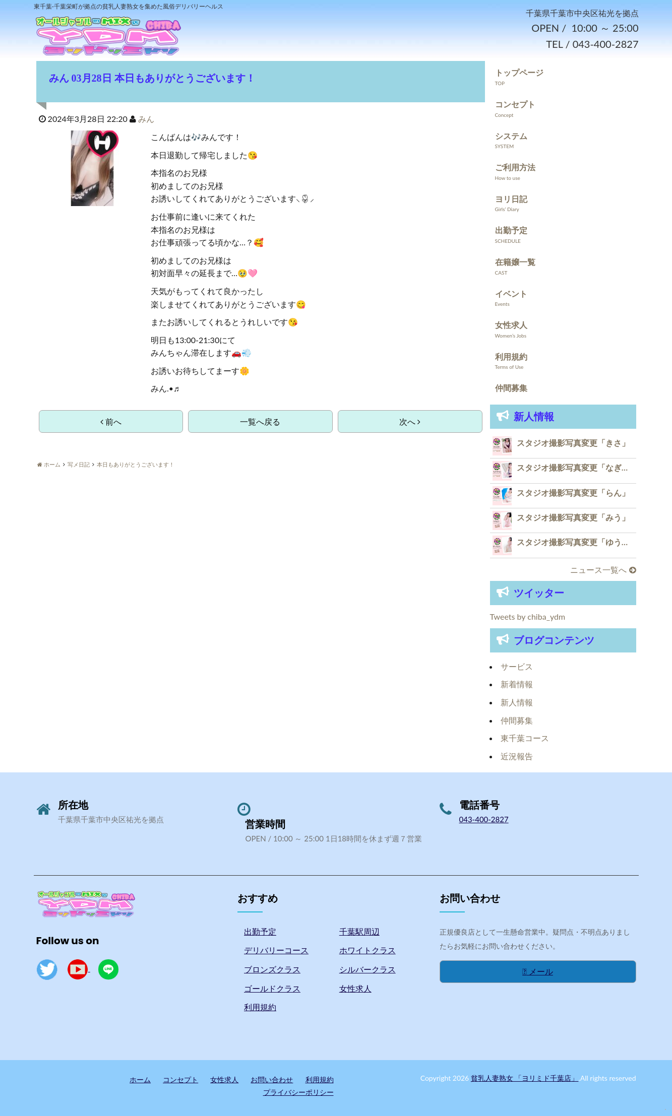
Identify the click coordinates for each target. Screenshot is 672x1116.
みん (146, 119)
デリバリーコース (276, 950)
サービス (517, 666)
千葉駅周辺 (359, 931)
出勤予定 (511, 230)
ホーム (140, 1079)
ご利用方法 (515, 167)
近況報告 (517, 756)
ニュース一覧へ (603, 569)
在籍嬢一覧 (515, 262)
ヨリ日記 (511, 199)
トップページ (519, 73)
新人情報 (517, 702)
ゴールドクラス (272, 988)
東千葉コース (525, 738)
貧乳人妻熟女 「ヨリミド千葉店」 (525, 1078)
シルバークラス (367, 969)
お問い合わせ (272, 1079)
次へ (409, 421)
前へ (110, 421)
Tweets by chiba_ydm (528, 617)
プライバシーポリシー (298, 1092)
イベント (511, 293)
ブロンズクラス (272, 969)
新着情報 (517, 684)
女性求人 (511, 325)
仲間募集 (511, 388)
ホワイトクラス (367, 950)
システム (511, 136)
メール (537, 971)
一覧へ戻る (260, 421)
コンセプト (515, 104)
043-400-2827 (484, 819)
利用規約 (511, 356)
